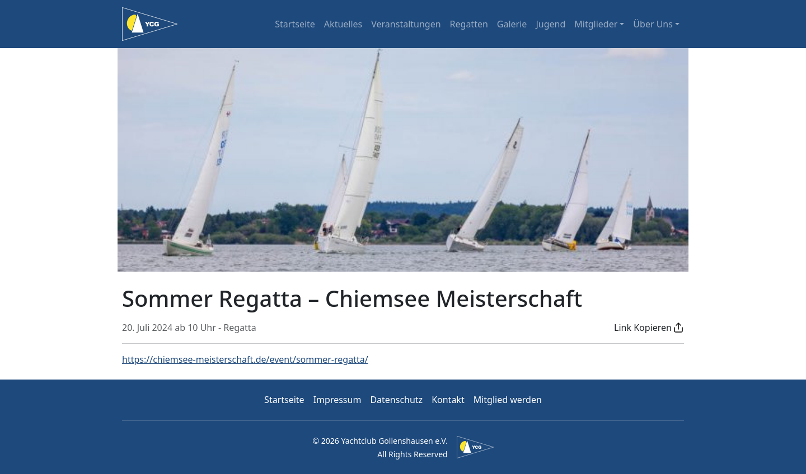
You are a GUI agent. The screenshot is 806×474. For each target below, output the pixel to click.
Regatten (469, 24)
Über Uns (653, 24)
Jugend (550, 24)
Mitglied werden (508, 400)
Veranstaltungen (406, 24)
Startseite (295, 24)
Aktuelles (343, 24)
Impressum (337, 400)
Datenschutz (396, 400)
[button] (649, 327)
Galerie (512, 24)
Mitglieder (595, 24)
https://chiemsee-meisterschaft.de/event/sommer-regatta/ (245, 359)
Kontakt (448, 400)
